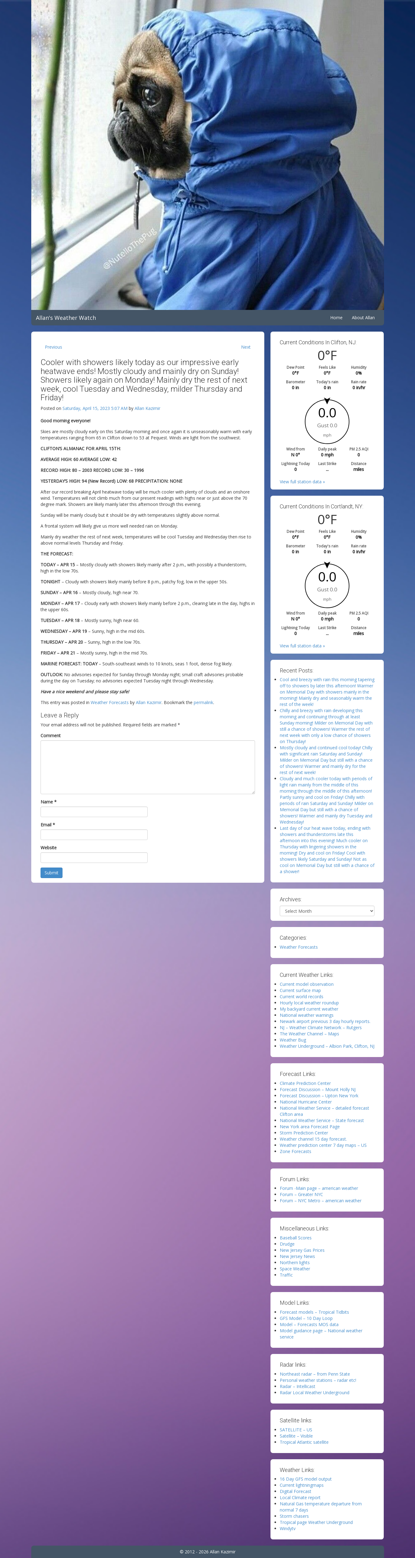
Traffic (286, 1275)
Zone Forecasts (295, 1151)
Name (49, 802)
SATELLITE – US (296, 1430)
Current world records (301, 996)
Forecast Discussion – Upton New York (319, 1096)
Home (336, 317)
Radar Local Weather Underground (314, 1392)
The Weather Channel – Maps (309, 1034)
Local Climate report (300, 1497)
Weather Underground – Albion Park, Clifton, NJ (327, 1046)
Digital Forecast (295, 1491)
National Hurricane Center (306, 1102)
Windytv (288, 1528)
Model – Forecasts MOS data (309, 1324)
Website (49, 848)
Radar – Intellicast (297, 1386)
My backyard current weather (309, 1009)
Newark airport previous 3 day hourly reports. (325, 1021)
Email (48, 825)
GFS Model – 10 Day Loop (306, 1318)
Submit (51, 873)
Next (246, 347)
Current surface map (300, 990)
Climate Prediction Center (305, 1083)
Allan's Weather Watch (66, 317)
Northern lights (295, 1262)
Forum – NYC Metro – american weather (320, 1200)
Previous (53, 347)
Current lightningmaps (302, 1485)
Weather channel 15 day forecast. (313, 1139)
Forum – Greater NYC (301, 1194)
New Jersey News (297, 1256)
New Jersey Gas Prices (302, 1250)
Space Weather (295, 1269)
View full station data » (302, 482)
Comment (51, 735)
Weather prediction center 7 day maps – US (323, 1145)
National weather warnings (307, 1015)
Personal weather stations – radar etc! (318, 1380)
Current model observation (307, 984)
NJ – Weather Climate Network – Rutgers (321, 1027)
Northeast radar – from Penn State (315, 1374)
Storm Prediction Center (304, 1133)
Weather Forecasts (110, 702)
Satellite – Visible (296, 1436)
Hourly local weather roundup (309, 1003)
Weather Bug (293, 1040)
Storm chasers (294, 1516)
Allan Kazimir (147, 408)
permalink (203, 702)
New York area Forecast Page (310, 1126)
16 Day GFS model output (306, 1479)
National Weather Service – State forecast (322, 1120)
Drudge (287, 1244)
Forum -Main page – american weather (319, 1188)
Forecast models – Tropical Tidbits (314, 1312)
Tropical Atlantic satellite (304, 1442)
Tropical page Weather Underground (316, 1522)
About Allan (363, 317)
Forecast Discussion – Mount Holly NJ (318, 1089)
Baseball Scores (296, 1238)
